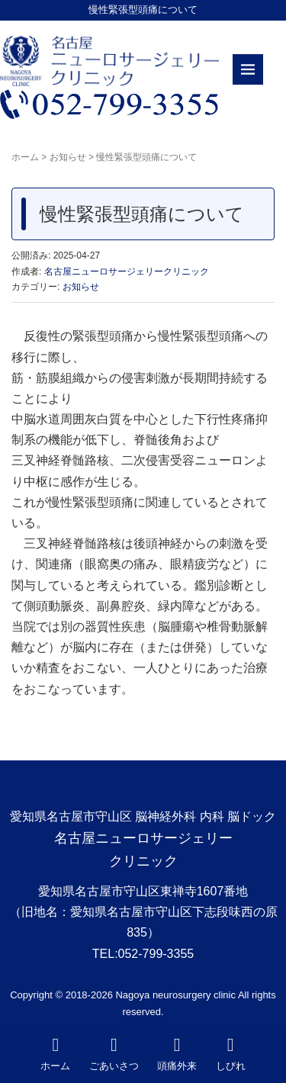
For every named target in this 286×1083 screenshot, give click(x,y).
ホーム (25, 157)
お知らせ (68, 157)
